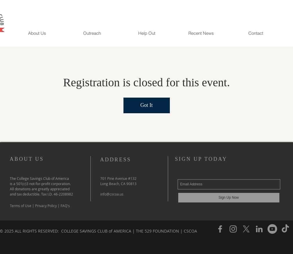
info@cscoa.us (111, 194)
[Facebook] (220, 229)
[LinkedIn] (259, 229)
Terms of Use (21, 205)
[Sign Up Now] (229, 197)
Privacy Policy (46, 205)
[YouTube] (272, 229)
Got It (146, 105)
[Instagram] (233, 229)
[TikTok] (285, 229)
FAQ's (65, 205)
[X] (246, 229)
